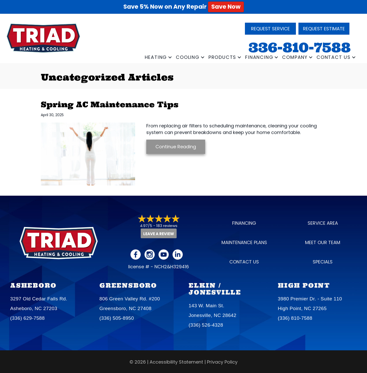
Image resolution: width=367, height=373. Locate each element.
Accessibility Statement (176, 362)
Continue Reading (175, 146)
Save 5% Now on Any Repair (183, 7)
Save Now (226, 7)
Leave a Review (158, 233)
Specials (323, 262)
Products (222, 57)
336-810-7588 (299, 47)
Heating (156, 57)
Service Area (323, 223)
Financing (259, 57)
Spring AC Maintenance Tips (109, 104)
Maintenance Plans (244, 242)
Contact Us (334, 57)
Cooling (188, 57)
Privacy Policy (222, 362)
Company (295, 57)
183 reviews (166, 225)
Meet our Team (322, 242)
